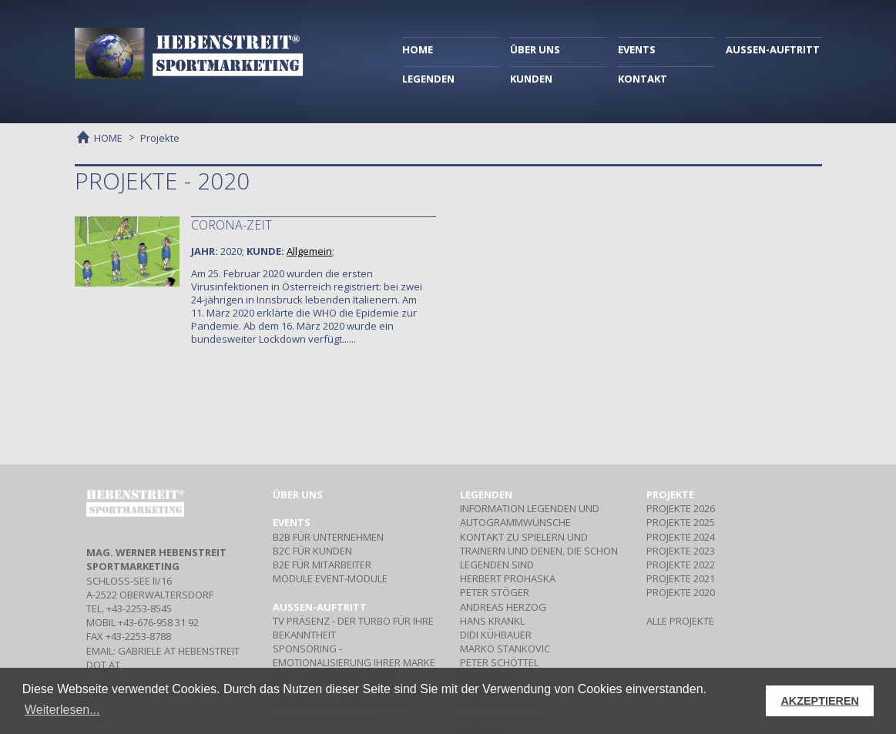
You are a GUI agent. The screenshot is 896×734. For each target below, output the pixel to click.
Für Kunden (312, 551)
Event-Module (330, 578)
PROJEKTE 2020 (680, 592)
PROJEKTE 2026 (680, 508)
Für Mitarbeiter (322, 564)
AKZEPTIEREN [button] (819, 701)
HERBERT (507, 578)
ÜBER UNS (535, 49)
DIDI (496, 635)
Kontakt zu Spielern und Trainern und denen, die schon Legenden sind (539, 550)
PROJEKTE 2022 (680, 564)
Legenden (486, 494)
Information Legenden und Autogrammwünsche (529, 515)
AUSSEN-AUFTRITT (773, 49)
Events (291, 522)
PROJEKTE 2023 (680, 551)
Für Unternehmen (328, 537)
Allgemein (309, 251)
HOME (417, 49)
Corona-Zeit (231, 224)
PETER (494, 592)
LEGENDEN (428, 78)
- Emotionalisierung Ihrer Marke (354, 655)
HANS (492, 621)
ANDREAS (503, 607)
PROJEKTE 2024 (680, 537)
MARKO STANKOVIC (505, 648)
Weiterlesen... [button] (62, 709)
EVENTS (637, 49)
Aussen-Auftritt (320, 607)
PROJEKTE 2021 (680, 578)
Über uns (298, 494)
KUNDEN (531, 78)
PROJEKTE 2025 (680, 522)
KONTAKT (642, 78)
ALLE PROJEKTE (680, 621)
